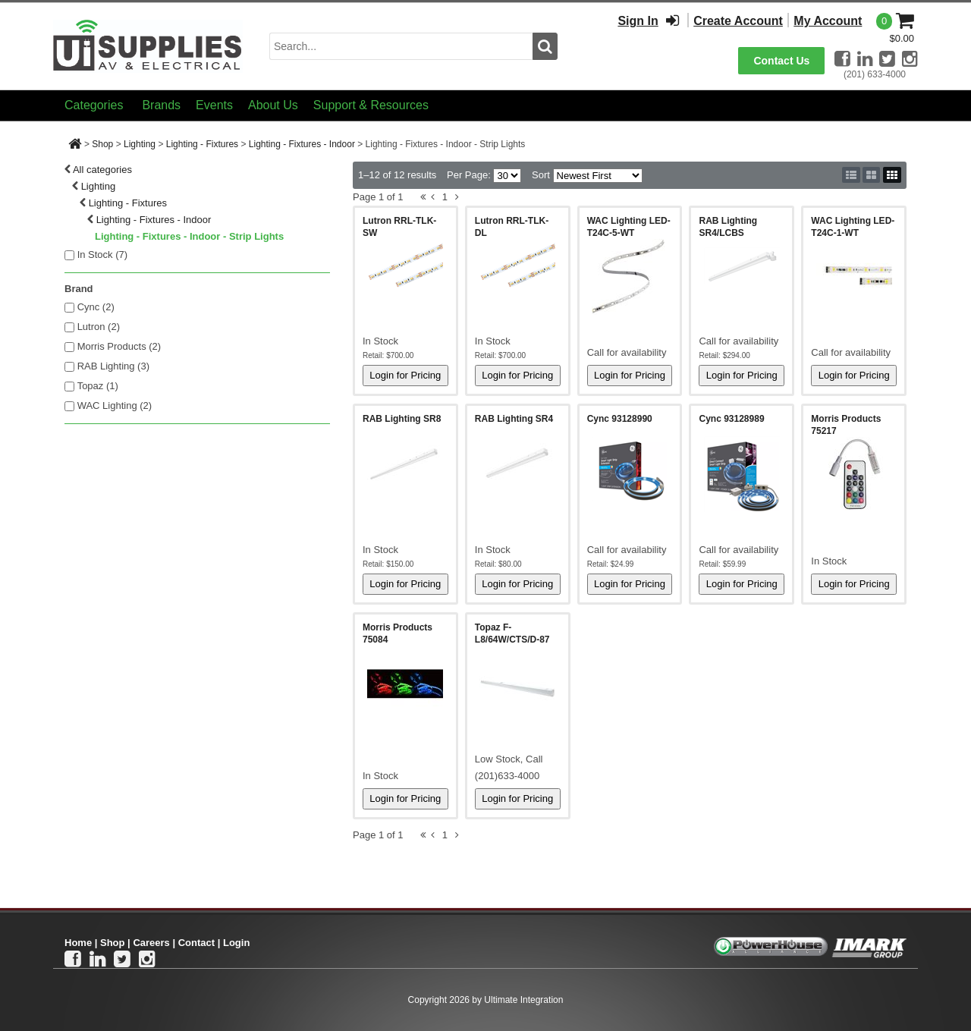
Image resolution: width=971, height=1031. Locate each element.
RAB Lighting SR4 (514, 418)
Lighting (140, 144)
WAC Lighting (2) (114, 405)
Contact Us (781, 61)
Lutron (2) (98, 326)
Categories (93, 105)
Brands (161, 105)
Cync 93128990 (619, 418)
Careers (151, 942)
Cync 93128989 (731, 418)
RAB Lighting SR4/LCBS (728, 226)
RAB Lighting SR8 (402, 418)
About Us (273, 105)
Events (214, 105)
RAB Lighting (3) (113, 366)
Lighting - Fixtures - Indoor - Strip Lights (189, 236)
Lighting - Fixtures (202, 144)
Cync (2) (96, 307)
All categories (102, 169)
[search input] (401, 46)
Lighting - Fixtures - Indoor (302, 144)
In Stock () (102, 254)
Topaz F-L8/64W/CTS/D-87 (512, 633)
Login (236, 942)
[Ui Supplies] (148, 45)
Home (78, 942)
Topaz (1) (97, 385)
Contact (196, 942)
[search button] (545, 46)
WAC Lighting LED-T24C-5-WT (629, 226)
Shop (102, 144)
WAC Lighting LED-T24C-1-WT (852, 226)
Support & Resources (371, 105)
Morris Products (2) (119, 346)
